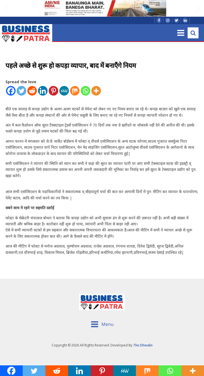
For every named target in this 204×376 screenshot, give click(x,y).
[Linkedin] (43, 91)
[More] (96, 91)
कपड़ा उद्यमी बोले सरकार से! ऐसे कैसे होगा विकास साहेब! (67, 262)
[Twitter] (21, 91)
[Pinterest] (53, 91)
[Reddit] (32, 91)
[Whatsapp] (85, 91)
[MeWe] (64, 91)
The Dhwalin (143, 345)
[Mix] (75, 91)
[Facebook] (11, 91)
